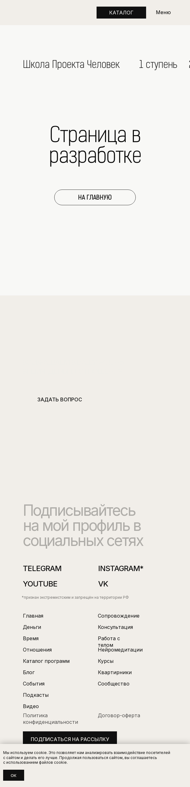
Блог (28, 672)
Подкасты (36, 695)
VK (103, 583)
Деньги (32, 627)
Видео (31, 706)
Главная (33, 616)
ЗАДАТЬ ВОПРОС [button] (59, 399)
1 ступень (158, 64)
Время (31, 638)
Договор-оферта (119, 715)
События (34, 683)
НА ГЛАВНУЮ (95, 197)
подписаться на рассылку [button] (70, 739)
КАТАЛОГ (121, 12)
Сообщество (113, 683)
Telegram (42, 568)
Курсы (105, 661)
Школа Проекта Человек (71, 64)
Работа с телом (109, 641)
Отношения (37, 650)
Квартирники (115, 672)
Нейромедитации (120, 650)
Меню (163, 12)
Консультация (115, 627)
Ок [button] (14, 775)
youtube (40, 583)
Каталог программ (46, 661)
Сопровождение (119, 616)
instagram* (120, 568)
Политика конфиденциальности (50, 718)
